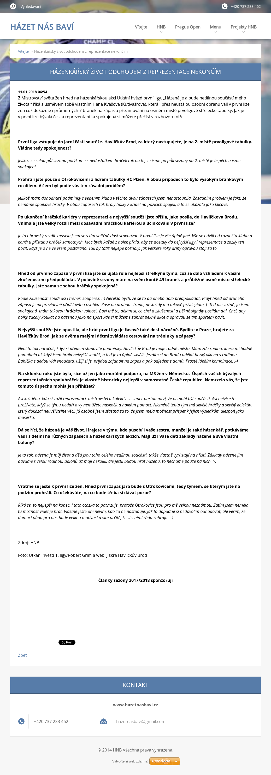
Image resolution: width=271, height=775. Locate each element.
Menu (215, 28)
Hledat (13, 6)
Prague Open (188, 27)
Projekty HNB (244, 28)
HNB (161, 28)
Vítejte (141, 27)
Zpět (22, 655)
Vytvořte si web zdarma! (130, 761)
